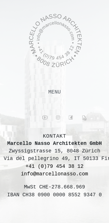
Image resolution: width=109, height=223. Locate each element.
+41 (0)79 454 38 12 (55, 166)
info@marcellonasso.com (54, 174)
